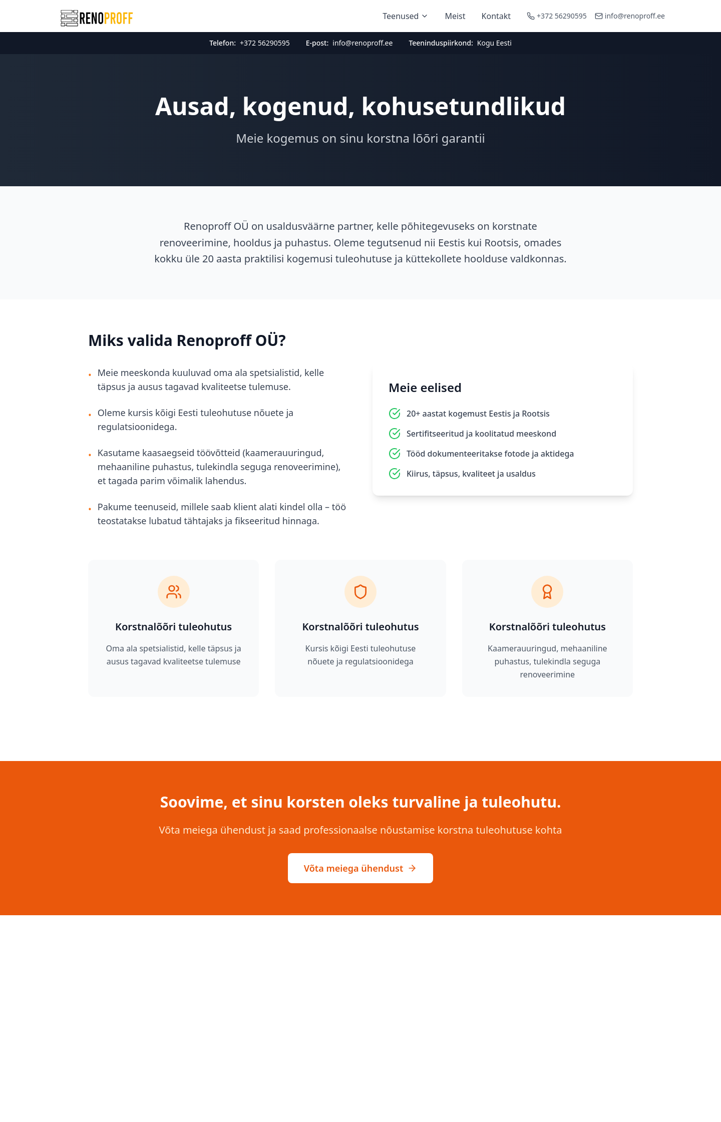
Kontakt (496, 16)
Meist (455, 16)
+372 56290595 (562, 16)
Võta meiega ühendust (360, 868)
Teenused (406, 16)
